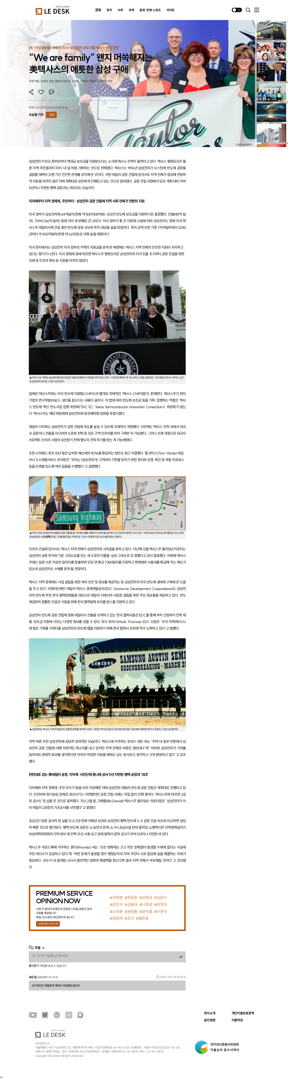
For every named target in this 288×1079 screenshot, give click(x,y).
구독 (51, 115)
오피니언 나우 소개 (47, 923)
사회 (120, 10)
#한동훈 (131, 898)
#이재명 (116, 898)
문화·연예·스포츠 (150, 10)
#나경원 (145, 905)
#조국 (129, 918)
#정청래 (116, 918)
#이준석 (160, 912)
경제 (98, 10)
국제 (131, 10)
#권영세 (145, 898)
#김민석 (116, 905)
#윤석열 (145, 912)
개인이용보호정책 (243, 1013)
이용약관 (237, 1020)
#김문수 (160, 898)
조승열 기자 (36, 114)
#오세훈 (116, 912)
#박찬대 (160, 905)
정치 (109, 10)
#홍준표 (142, 918)
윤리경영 (209, 1020)
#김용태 (131, 905)
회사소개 (209, 1013)
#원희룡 (131, 912)
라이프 (170, 10)
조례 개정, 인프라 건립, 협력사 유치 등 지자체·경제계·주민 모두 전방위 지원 (71, 81)
